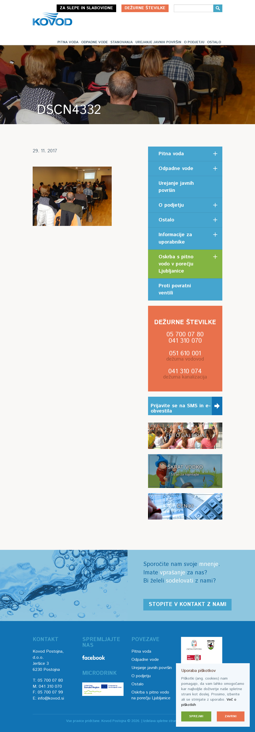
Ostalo (214, 42)
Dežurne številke (145, 8)
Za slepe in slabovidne (86, 8)
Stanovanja (121, 42)
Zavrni (231, 716)
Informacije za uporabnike (175, 238)
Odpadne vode (94, 42)
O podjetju (194, 42)
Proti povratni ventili (175, 289)
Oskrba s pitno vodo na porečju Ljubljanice (150, 695)
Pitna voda (68, 42)
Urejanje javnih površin (158, 42)
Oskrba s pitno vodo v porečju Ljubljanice (176, 264)
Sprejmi (196, 716)
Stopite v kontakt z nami (187, 604)
